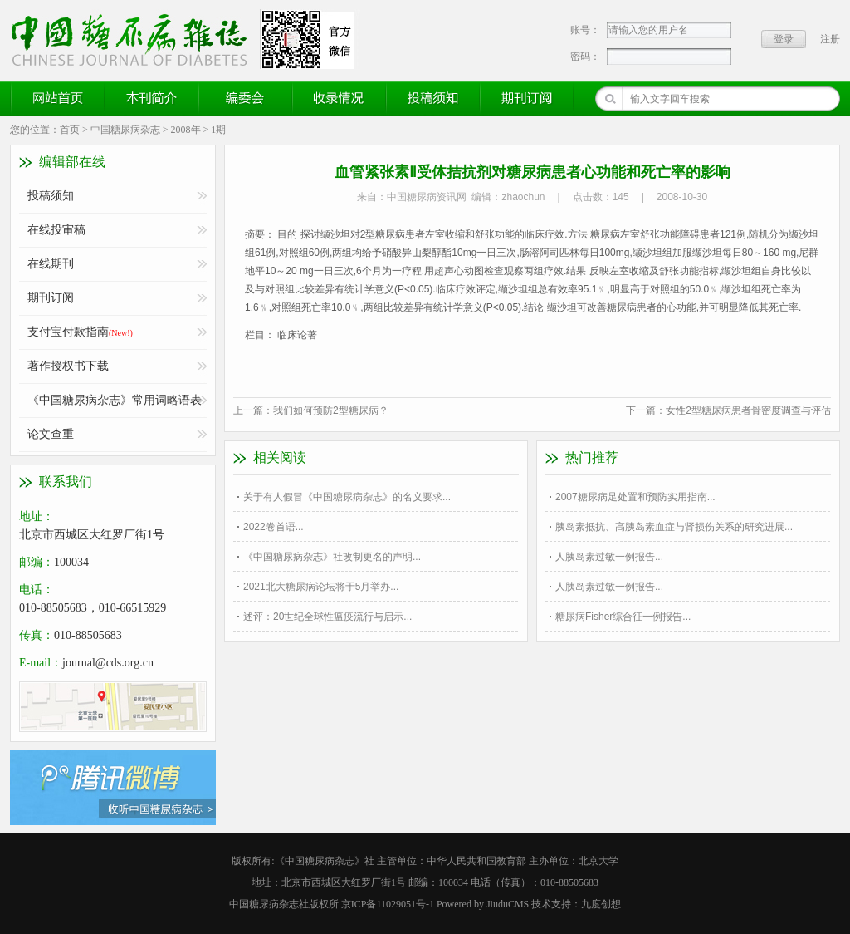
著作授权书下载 (68, 366)
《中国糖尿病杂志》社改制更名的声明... (332, 557)
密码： (585, 56)
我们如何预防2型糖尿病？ (330, 410)
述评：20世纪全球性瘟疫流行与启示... (327, 616)
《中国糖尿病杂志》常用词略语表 (114, 400)
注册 (830, 39)
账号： (585, 30)
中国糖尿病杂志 (125, 129)
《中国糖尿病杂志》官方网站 (135, 39)
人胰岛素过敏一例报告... (609, 557)
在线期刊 (50, 264)
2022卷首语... (273, 527)
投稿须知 (433, 98)
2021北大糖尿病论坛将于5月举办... (320, 586)
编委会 (245, 98)
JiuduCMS (507, 904)
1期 (218, 129)
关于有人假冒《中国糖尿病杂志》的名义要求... (347, 497)
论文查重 (50, 434)
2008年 (186, 129)
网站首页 (58, 98)
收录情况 (339, 98)
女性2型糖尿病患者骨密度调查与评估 (748, 410)
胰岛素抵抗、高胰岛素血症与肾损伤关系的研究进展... (674, 527)
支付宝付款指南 (80, 332)
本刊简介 (151, 98)
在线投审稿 (56, 230)
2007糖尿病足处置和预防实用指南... (635, 497)
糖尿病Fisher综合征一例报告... (623, 616)
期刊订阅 (527, 98)
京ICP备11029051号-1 (387, 904)
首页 (70, 129)
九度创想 (601, 904)
